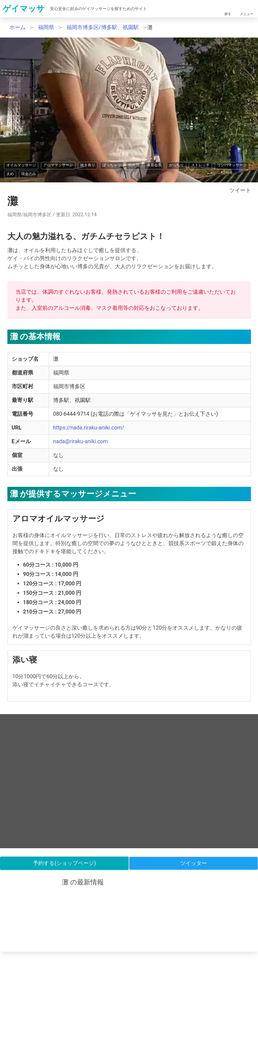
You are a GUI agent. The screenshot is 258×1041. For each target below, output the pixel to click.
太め (10, 174)
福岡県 (46, 27)
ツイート (240, 190)
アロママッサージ (58, 165)
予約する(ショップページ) (64, 863)
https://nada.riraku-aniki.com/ (88, 427)
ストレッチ (200, 165)
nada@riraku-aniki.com (80, 441)
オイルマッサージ (21, 165)
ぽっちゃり (111, 165)
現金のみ (28, 174)
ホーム (17, 27)
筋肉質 (133, 165)
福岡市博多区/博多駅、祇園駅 (103, 27)
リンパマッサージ (232, 165)
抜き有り (87, 165)
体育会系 (154, 165)
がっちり (176, 165)
